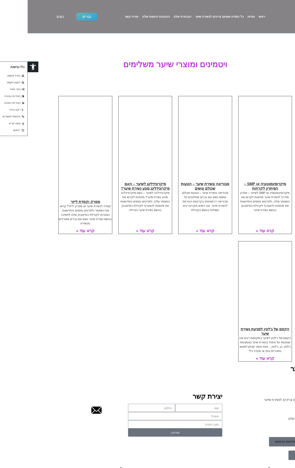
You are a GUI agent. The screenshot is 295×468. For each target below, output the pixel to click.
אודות (223, 16)
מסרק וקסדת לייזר (57, 202)
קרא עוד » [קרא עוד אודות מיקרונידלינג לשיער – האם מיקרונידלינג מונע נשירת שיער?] (117, 230)
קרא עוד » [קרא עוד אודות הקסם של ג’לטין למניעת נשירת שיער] (237, 358)
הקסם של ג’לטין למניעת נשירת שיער (237, 331)
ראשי (234, 16)
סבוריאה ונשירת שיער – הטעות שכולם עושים (177, 186)
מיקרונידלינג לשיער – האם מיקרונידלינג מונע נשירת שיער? (117, 186)
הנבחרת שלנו (155, 16)
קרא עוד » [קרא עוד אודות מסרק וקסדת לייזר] (58, 230)
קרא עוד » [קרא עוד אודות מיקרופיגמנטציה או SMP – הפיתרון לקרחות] (237, 230)
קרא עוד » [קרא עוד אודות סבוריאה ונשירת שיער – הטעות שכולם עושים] (177, 230)
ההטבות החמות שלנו (128, 16)
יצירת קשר (104, 16)
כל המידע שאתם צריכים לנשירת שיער (191, 16)
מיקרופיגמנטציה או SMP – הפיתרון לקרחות (237, 186)
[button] (5, 67)
